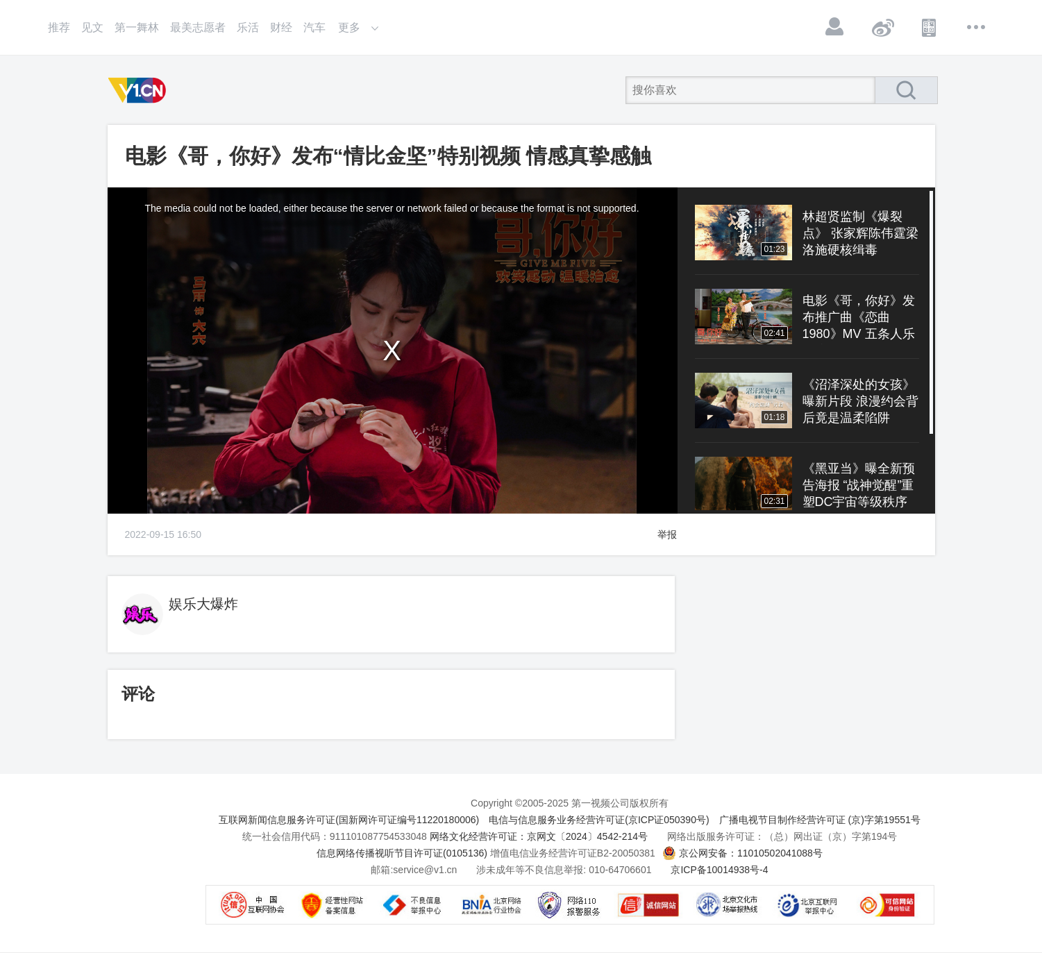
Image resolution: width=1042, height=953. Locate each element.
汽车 (314, 27)
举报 (667, 534)
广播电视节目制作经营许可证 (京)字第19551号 (820, 819)
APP (929, 27)
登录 (835, 27)
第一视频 (139, 90)
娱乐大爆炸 (203, 604)
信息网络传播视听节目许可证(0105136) (402, 853)
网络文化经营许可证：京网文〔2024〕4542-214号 (539, 836)
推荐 (59, 27)
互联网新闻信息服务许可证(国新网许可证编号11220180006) (349, 819)
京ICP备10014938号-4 (719, 869)
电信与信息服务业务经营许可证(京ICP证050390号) (599, 819)
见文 (92, 27)
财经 (281, 27)
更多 (976, 27)
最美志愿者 (198, 27)
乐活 (248, 27)
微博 (882, 27)
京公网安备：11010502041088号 (751, 853)
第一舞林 (137, 27)
